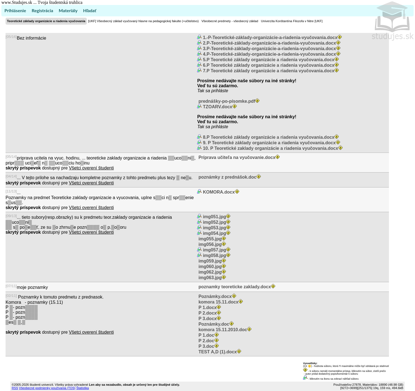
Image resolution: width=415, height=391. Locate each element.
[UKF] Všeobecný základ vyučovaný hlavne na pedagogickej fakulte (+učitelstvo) (143, 21)
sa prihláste (216, 90)
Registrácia (42, 10)
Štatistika (82, 388)
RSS (15, 388)
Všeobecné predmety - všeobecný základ (230, 21)
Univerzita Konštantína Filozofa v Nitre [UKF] (291, 21)
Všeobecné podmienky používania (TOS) (47, 388)
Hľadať (89, 10)
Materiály (68, 10)
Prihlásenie (15, 10)
